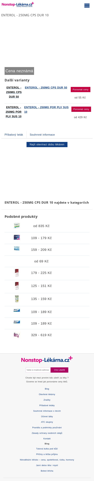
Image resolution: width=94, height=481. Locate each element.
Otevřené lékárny (47, 394)
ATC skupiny (47, 422)
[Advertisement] (47, 173)
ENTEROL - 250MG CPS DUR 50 (46, 87)
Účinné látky (47, 416)
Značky (47, 400)
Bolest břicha (47, 471)
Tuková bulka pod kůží (47, 449)
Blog (47, 389)
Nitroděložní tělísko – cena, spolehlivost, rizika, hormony (47, 460)
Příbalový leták (14, 134)
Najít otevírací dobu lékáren (47, 144)
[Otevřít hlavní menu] (87, 5)
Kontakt (47, 439)
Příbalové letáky (47, 405)
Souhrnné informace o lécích (47, 411)
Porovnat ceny (80, 89)
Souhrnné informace (42, 134)
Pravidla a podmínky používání (47, 427)
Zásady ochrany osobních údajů (47, 433)
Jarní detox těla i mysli (47, 465)
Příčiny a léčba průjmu (47, 454)
